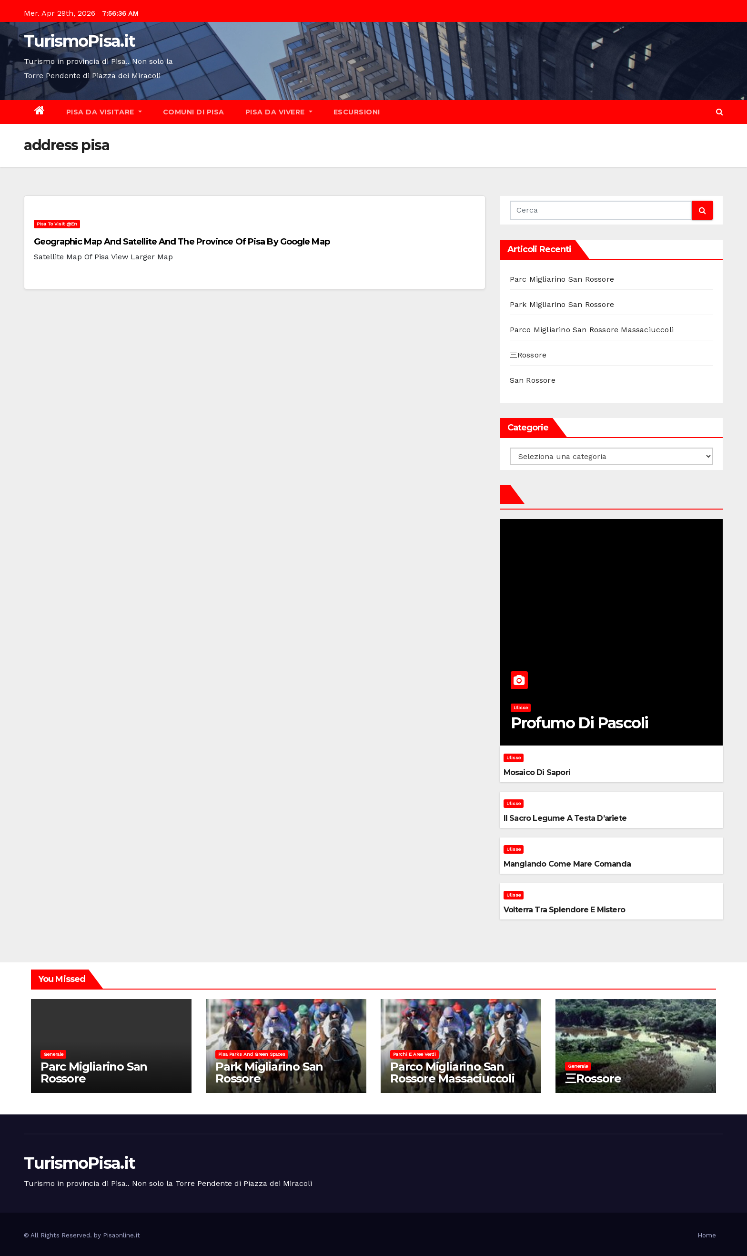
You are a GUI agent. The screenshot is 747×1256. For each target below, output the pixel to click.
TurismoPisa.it (79, 41)
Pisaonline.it (121, 1235)
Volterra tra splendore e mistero (564, 909)
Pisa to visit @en (57, 223)
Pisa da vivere (279, 112)
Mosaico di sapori (537, 772)
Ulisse (521, 707)
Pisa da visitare (104, 112)
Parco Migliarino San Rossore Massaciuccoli (592, 329)
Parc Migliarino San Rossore (562, 279)
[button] (719, 111)
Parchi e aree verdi (414, 1054)
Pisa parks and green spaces (251, 1054)
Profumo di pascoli (579, 723)
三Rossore (528, 354)
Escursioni (356, 112)
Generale (53, 1054)
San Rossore (532, 380)
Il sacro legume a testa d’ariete (565, 818)
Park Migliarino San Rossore (562, 304)
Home (706, 1235)
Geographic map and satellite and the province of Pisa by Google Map (182, 241)
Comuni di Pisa (193, 112)
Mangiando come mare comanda (567, 863)
